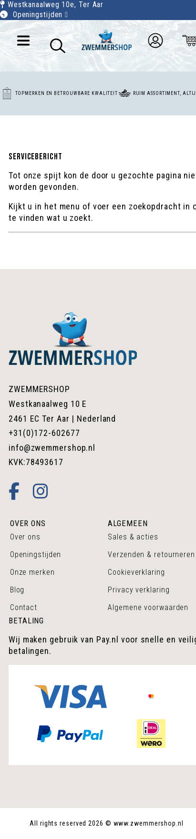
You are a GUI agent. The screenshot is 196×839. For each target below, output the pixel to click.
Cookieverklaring (136, 572)
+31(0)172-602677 (44, 433)
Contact (23, 607)
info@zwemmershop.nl (52, 448)
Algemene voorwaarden (148, 607)
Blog (17, 589)
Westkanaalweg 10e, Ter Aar (55, 4)
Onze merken (32, 572)
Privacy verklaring (138, 589)
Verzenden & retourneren (151, 554)
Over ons (25, 536)
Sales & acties (133, 536)
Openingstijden (40, 14)
